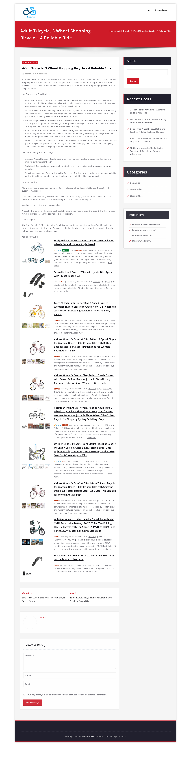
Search (131, 61)
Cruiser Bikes (41, 73)
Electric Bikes (161, 10)
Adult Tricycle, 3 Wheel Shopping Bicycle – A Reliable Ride (144, 31)
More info (96, 292)
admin (28, 73)
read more (86, 344)
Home (147, 10)
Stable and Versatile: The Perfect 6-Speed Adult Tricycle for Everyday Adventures (146, 151)
